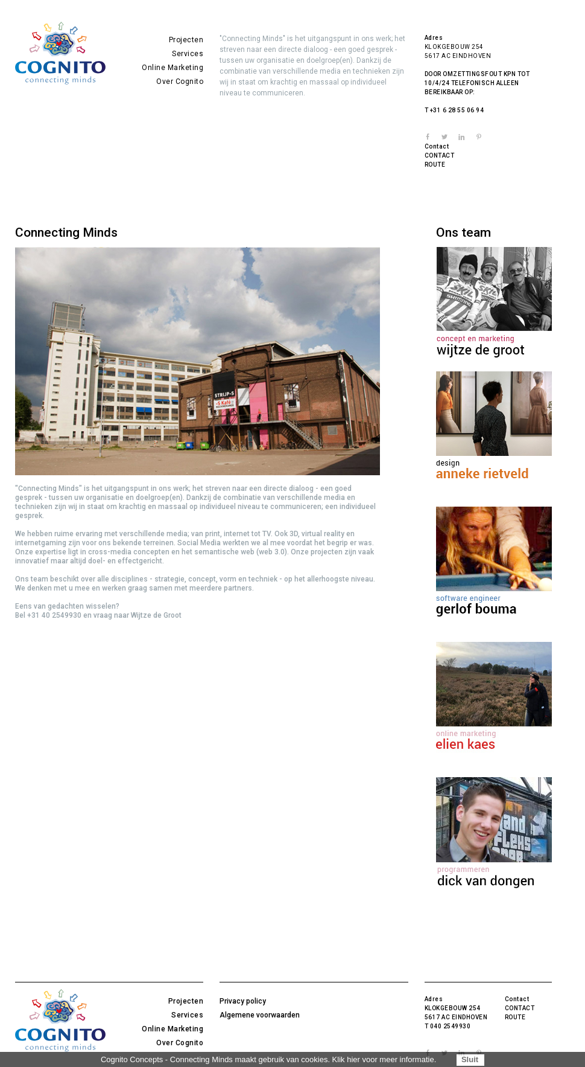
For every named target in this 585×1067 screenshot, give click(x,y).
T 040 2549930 (448, 1026)
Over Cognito (179, 81)
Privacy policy (243, 1001)
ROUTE (435, 164)
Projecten (186, 40)
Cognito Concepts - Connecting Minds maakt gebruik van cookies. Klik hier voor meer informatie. (268, 1059)
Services (187, 54)
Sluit (469, 1059)
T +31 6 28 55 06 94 (454, 110)
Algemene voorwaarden (260, 1015)
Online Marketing (172, 67)
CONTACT (440, 155)
